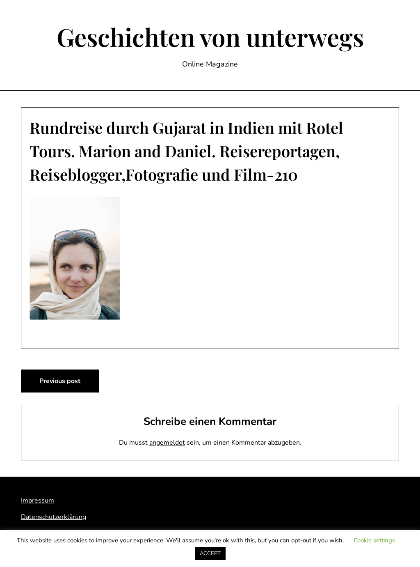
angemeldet (167, 442)
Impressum (37, 500)
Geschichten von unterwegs (210, 37)
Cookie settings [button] (374, 540)
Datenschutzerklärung (53, 516)
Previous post (59, 381)
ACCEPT (210, 553)
